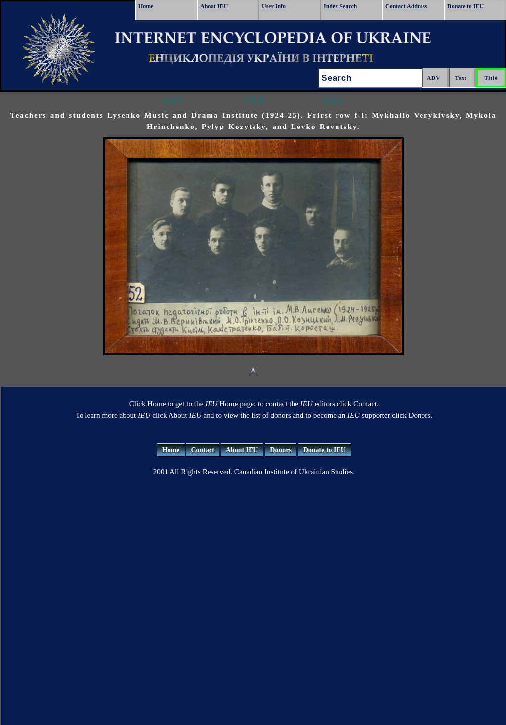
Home (146, 6)
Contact (202, 450)
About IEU (214, 6)
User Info (274, 6)
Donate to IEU (465, 6)
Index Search (340, 6)
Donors (281, 450)
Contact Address (406, 6)
